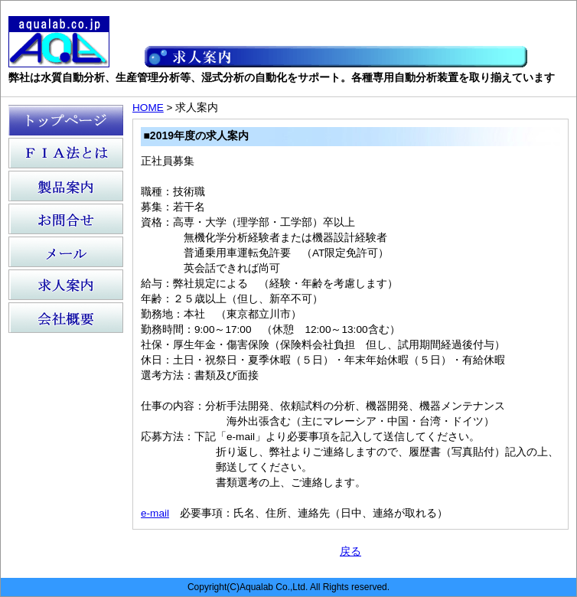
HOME (148, 107)
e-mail (155, 513)
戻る (350, 551)
